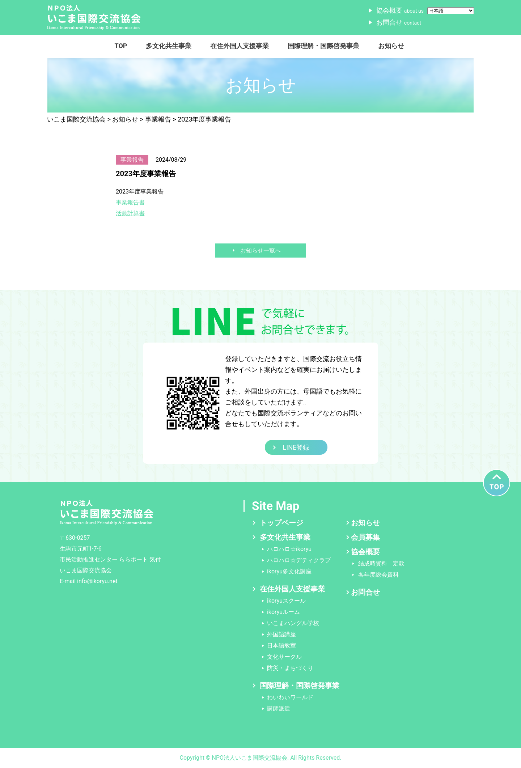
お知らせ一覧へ (260, 250)
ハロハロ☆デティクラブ (299, 560)
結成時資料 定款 (381, 563)
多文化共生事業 (168, 46)
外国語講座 (281, 634)
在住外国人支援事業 (239, 46)
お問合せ (398, 22)
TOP (121, 46)
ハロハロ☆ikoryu (289, 549)
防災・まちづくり (290, 668)
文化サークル (284, 656)
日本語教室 (281, 645)
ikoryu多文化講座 (289, 571)
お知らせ (391, 46)
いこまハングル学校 (293, 623)
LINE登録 (296, 447)
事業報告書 (130, 202)
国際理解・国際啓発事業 (323, 46)
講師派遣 (278, 708)
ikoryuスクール (286, 600)
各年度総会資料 (378, 574)
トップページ (281, 522)
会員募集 (365, 537)
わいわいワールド (290, 697)
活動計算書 (130, 213)
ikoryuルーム (283, 611)
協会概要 (400, 10)
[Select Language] (450, 10)
